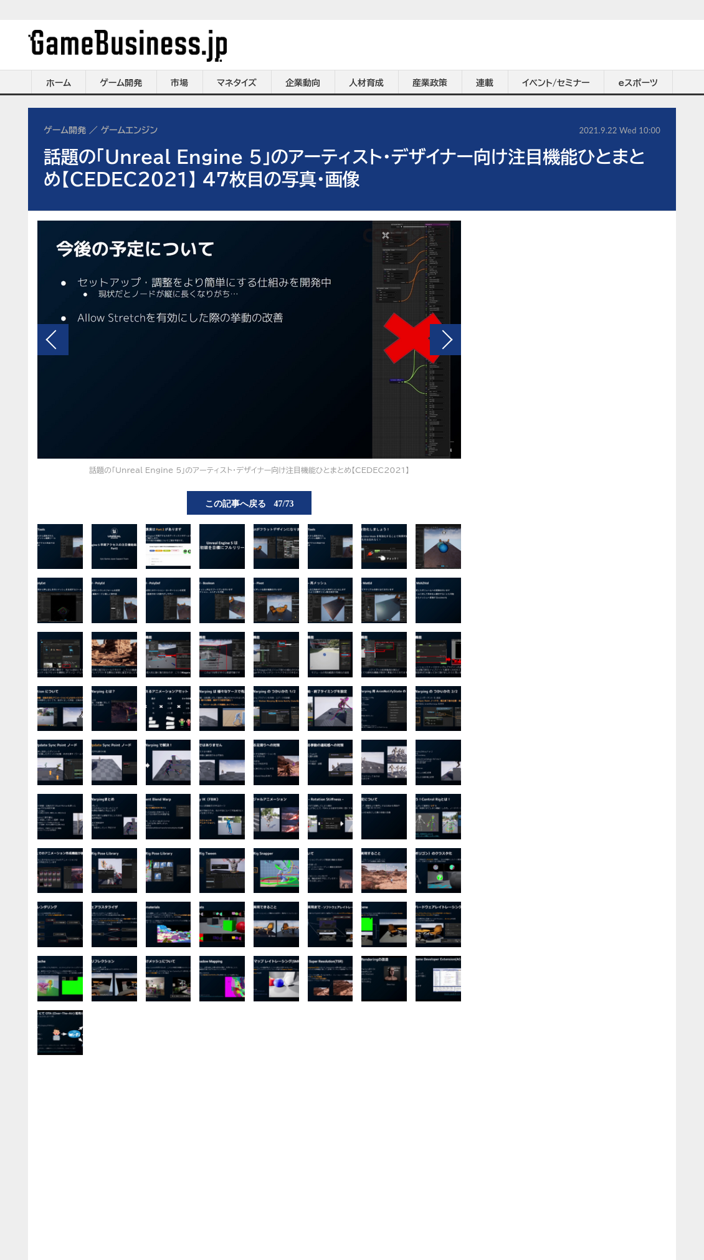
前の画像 (53, 339)
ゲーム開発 (121, 83)
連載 (484, 83)
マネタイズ (237, 83)
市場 (179, 83)
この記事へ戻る (249, 503)
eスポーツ (638, 83)
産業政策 (429, 83)
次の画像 (445, 339)
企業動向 (302, 83)
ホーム (58, 83)
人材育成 (366, 83)
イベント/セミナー (556, 83)
